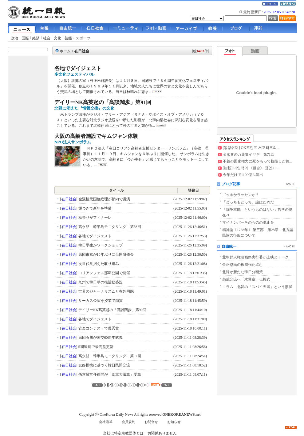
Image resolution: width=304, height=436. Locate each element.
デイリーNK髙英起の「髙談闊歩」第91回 (102, 102)
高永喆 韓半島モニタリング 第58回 (109, 227)
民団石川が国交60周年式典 (100, 337)
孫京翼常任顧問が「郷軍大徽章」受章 (109, 374)
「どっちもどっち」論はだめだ (248, 202)
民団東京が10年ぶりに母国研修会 (105, 254)
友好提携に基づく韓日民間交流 (103, 365)
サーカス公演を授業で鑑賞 (100, 300)
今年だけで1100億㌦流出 (243, 175)
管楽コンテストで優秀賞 (98, 328)
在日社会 (81, 51)
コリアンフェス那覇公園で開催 (103, 273)
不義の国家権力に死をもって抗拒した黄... (257, 161)
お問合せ (151, 422)
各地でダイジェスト (77, 68)
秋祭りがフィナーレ (94, 217)
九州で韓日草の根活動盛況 (100, 282)
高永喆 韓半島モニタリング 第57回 (109, 356)
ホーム (65, 51)
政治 (14, 38)
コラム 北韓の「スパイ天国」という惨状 (257, 287)
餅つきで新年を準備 (94, 208)
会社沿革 (106, 422)
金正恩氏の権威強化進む (242, 264)
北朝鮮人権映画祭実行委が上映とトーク (255, 257)
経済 (36, 38)
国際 (25, 38)
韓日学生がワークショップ (100, 245)
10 (145, 385)
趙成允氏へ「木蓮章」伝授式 (246, 279)
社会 (46, 38)
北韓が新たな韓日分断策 (242, 272)
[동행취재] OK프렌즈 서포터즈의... (251, 148)
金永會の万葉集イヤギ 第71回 (248, 154)
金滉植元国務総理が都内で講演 (103, 199)
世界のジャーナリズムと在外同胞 (105, 291)
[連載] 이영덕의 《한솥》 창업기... (251, 168)
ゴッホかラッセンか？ (240, 195)
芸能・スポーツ (77, 38)
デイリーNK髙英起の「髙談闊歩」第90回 (111, 310)
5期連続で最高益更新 (95, 347)
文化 (57, 38)
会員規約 (128, 422)
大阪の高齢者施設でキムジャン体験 (96, 136)
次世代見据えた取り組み (98, 264)
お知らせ (174, 422)
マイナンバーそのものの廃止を (248, 222)
